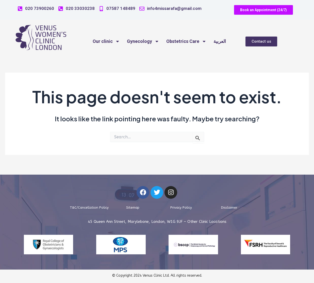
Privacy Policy (181, 207)
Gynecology (143, 41)
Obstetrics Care (186, 41)
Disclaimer (229, 207)
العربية (219, 41)
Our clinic (106, 41)
